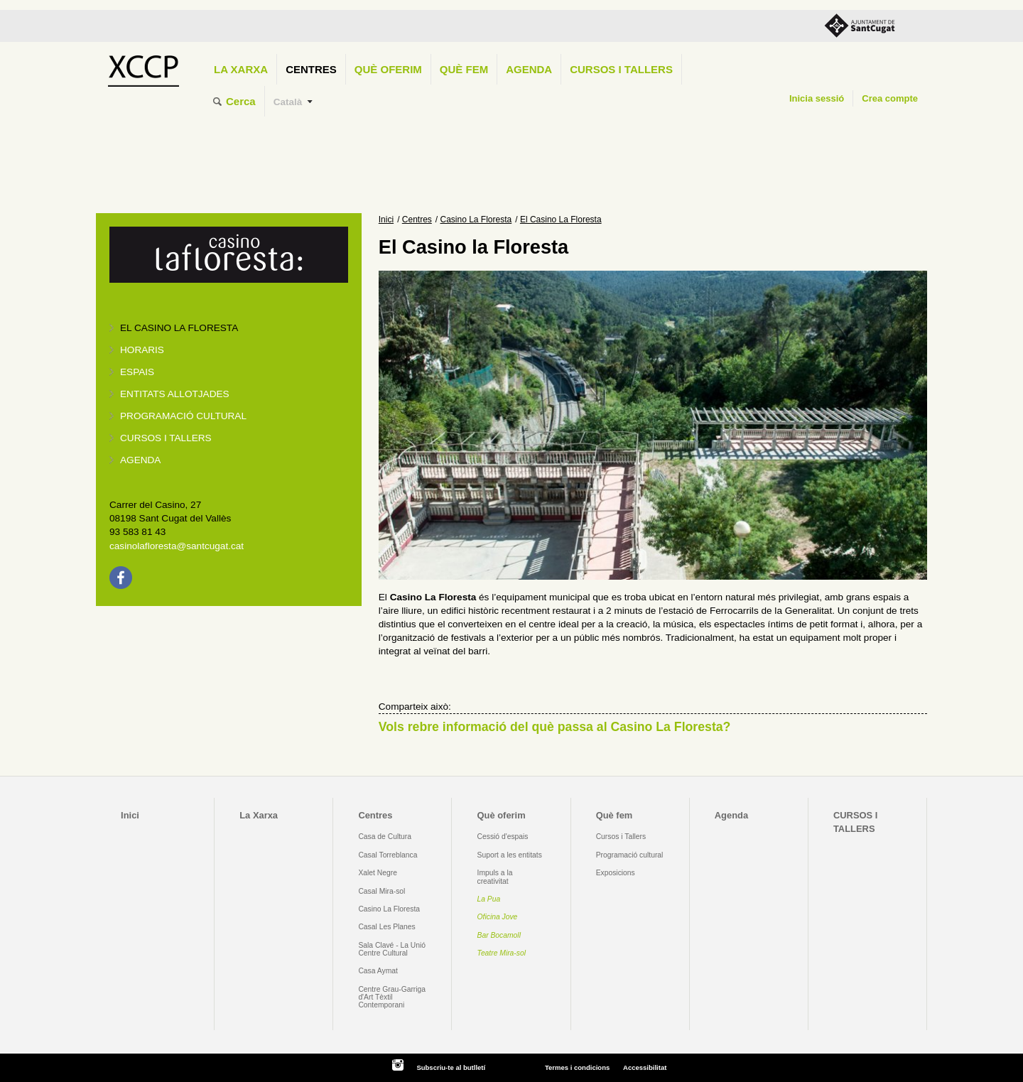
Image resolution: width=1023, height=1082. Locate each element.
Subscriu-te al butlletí (450, 1067)
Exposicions (615, 873)
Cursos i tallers (166, 438)
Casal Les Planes (386, 927)
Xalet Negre (377, 873)
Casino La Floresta (476, 219)
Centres (311, 69)
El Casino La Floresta (179, 328)
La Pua (489, 899)
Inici (386, 219)
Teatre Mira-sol (501, 953)
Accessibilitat (644, 1067)
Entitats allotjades (174, 394)
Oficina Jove (497, 917)
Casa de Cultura (384, 836)
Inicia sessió (816, 98)
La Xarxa (241, 69)
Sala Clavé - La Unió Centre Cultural (392, 949)
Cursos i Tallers (621, 836)
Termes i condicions (577, 1067)
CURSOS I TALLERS (621, 69)
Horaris (142, 350)
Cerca (241, 101)
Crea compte (890, 98)
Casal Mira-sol (381, 891)
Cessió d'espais (503, 836)
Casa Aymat (378, 971)
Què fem (464, 69)
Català (288, 102)
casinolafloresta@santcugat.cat (176, 546)
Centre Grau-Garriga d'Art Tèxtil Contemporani (392, 997)
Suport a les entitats (509, 855)
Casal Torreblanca (387, 855)
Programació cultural (183, 416)
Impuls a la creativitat (495, 876)
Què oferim (388, 69)
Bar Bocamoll (499, 935)
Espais (137, 372)
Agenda (529, 69)
